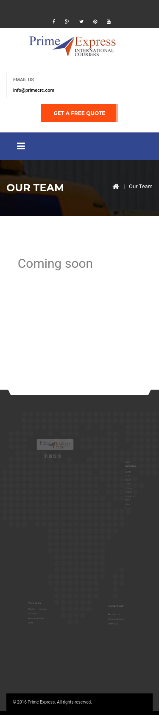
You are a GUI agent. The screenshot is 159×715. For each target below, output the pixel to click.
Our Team (141, 186)
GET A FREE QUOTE (80, 113)
